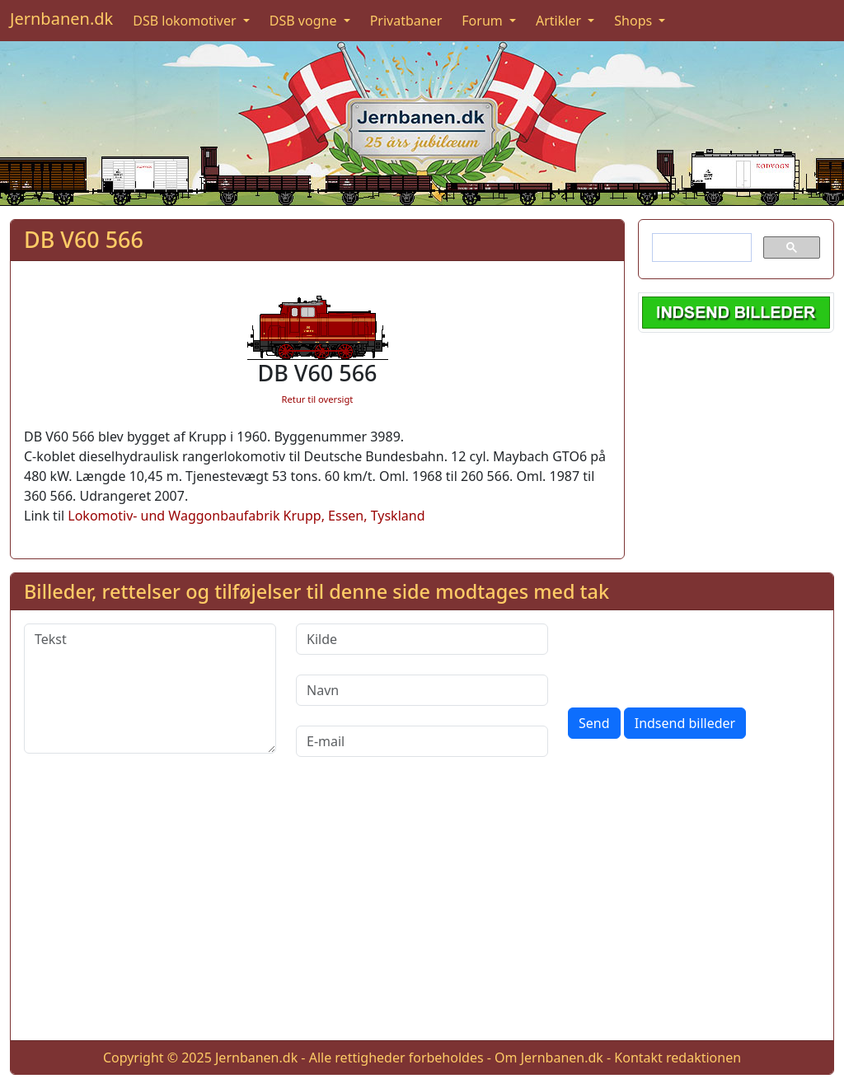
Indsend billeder (685, 723)
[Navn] (422, 690)
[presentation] (693, 655)
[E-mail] (422, 741)
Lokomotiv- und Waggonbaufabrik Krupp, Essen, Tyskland (246, 516)
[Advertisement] (422, 911)
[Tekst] (150, 688)
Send (594, 723)
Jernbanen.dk (61, 18)
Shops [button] (634, 21)
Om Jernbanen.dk (549, 1057)
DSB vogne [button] (305, 21)
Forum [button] (484, 21)
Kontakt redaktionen (677, 1057)
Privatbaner (406, 21)
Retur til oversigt (318, 399)
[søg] (700, 248)
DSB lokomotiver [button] (186, 21)
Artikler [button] (560, 21)
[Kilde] (422, 639)
